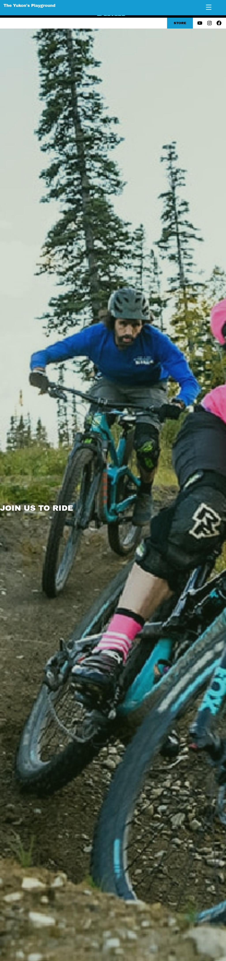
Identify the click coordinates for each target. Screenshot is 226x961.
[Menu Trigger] (209, 7)
